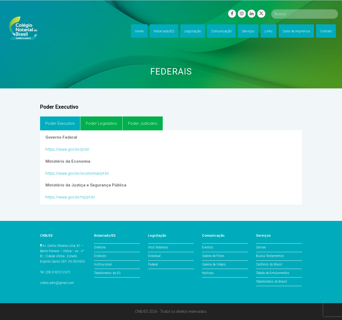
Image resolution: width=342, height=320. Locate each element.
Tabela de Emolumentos (272, 273)
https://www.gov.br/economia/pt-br (77, 173)
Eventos (207, 247)
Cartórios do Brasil (269, 264)
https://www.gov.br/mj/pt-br (70, 197)
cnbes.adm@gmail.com (57, 283)
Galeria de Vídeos (214, 264)
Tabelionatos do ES (107, 273)
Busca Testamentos (270, 256)
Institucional (103, 264)
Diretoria (100, 247)
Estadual (154, 256)
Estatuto (100, 256)
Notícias (208, 273)
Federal (153, 264)
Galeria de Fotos (213, 256)
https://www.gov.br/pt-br (67, 149)
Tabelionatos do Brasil (271, 281)
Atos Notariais (158, 247)
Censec (261, 247)
